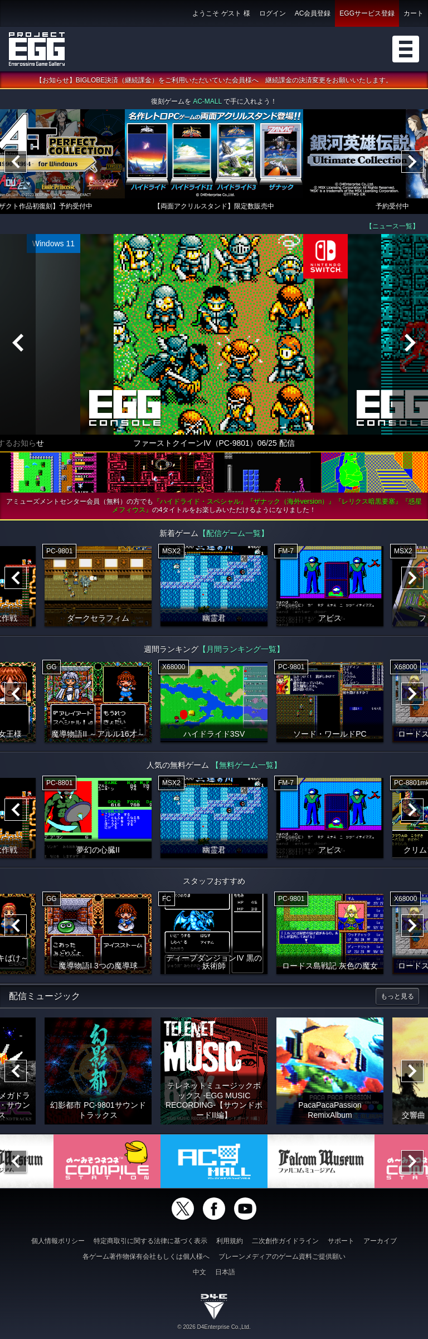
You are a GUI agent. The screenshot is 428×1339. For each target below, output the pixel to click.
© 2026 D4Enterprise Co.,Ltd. (213, 1327)
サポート (341, 1241)
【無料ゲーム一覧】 (246, 765)
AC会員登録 (313, 13)
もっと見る (397, 996)
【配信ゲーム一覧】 (233, 533)
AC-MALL (207, 101)
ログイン (272, 13)
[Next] (412, 161)
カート (413, 13)
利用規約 (229, 1241)
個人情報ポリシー (58, 1241)
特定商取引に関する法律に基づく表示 (150, 1241)
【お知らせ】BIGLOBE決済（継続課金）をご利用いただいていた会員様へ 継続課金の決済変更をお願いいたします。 (214, 80)
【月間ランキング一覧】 (241, 649)
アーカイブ (380, 1241)
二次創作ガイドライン (285, 1241)
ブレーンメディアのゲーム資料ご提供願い (282, 1256)
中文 (199, 1272)
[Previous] (15, 161)
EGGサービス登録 (367, 13)
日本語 (225, 1272)
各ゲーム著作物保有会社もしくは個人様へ (146, 1256)
